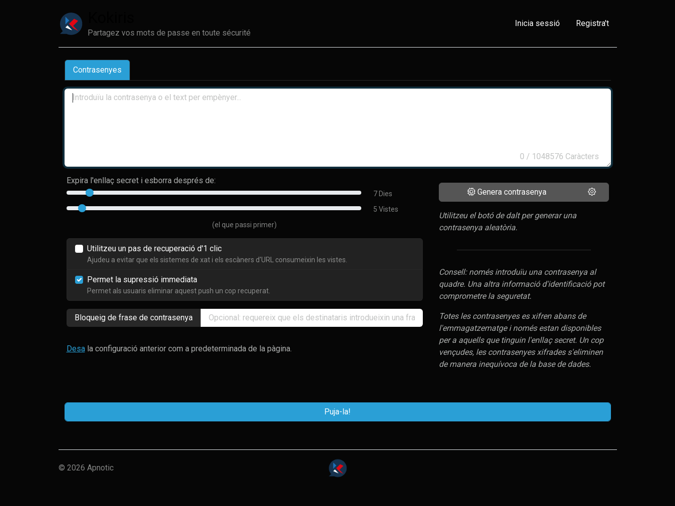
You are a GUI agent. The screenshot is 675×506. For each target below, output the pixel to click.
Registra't (592, 23)
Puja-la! (337, 411)
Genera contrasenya (506, 192)
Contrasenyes (97, 70)
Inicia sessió (537, 23)
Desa (76, 348)
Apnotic (100, 467)
